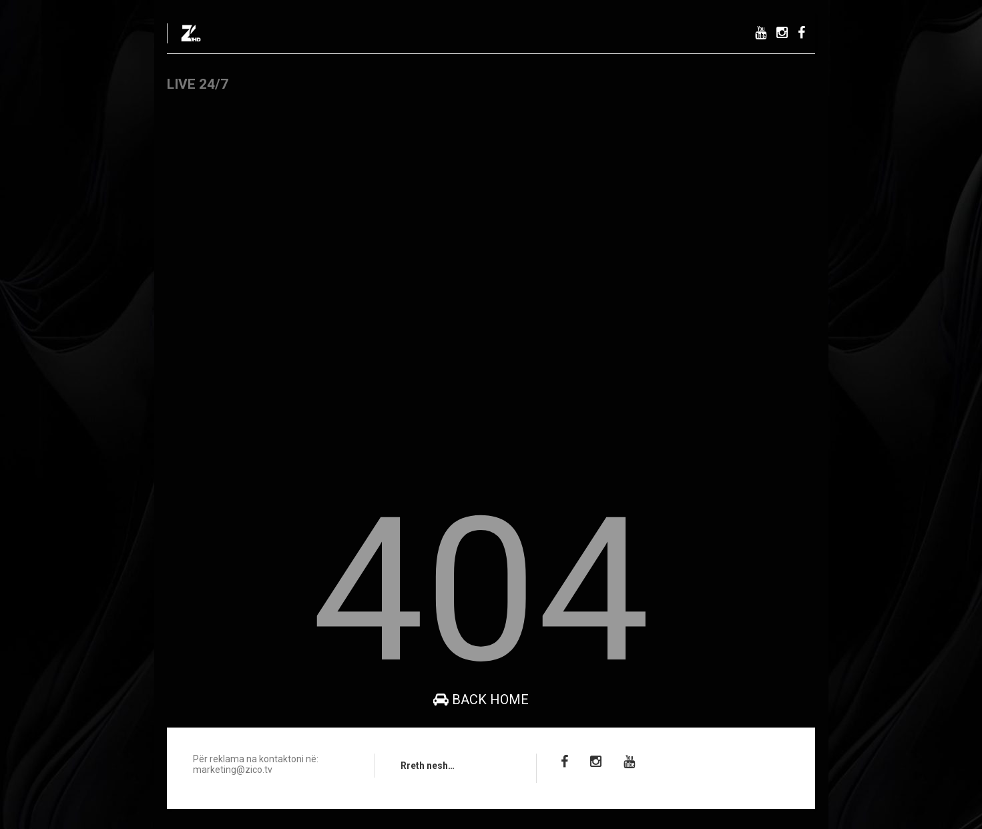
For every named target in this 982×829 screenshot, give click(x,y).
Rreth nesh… (428, 765)
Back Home (481, 700)
